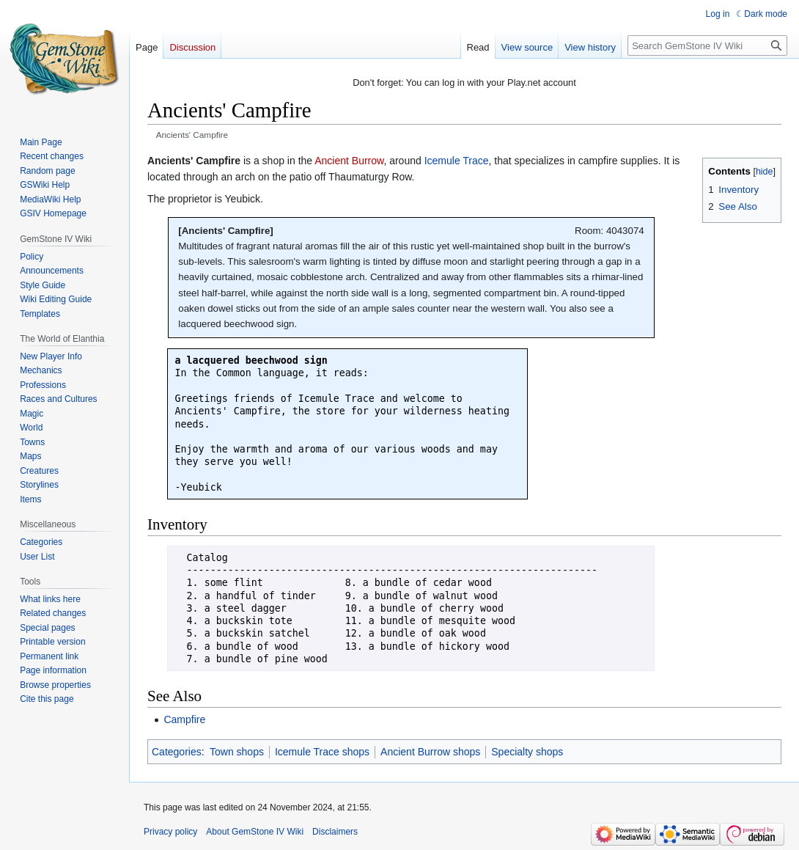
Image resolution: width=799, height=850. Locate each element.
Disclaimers (335, 832)
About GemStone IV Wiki (254, 832)
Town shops (237, 752)
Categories (177, 752)
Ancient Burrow (348, 160)
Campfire (184, 719)
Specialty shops (527, 752)
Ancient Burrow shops (430, 752)
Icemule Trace (456, 160)
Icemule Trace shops (322, 752)
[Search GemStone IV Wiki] (707, 45)
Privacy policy (170, 832)
